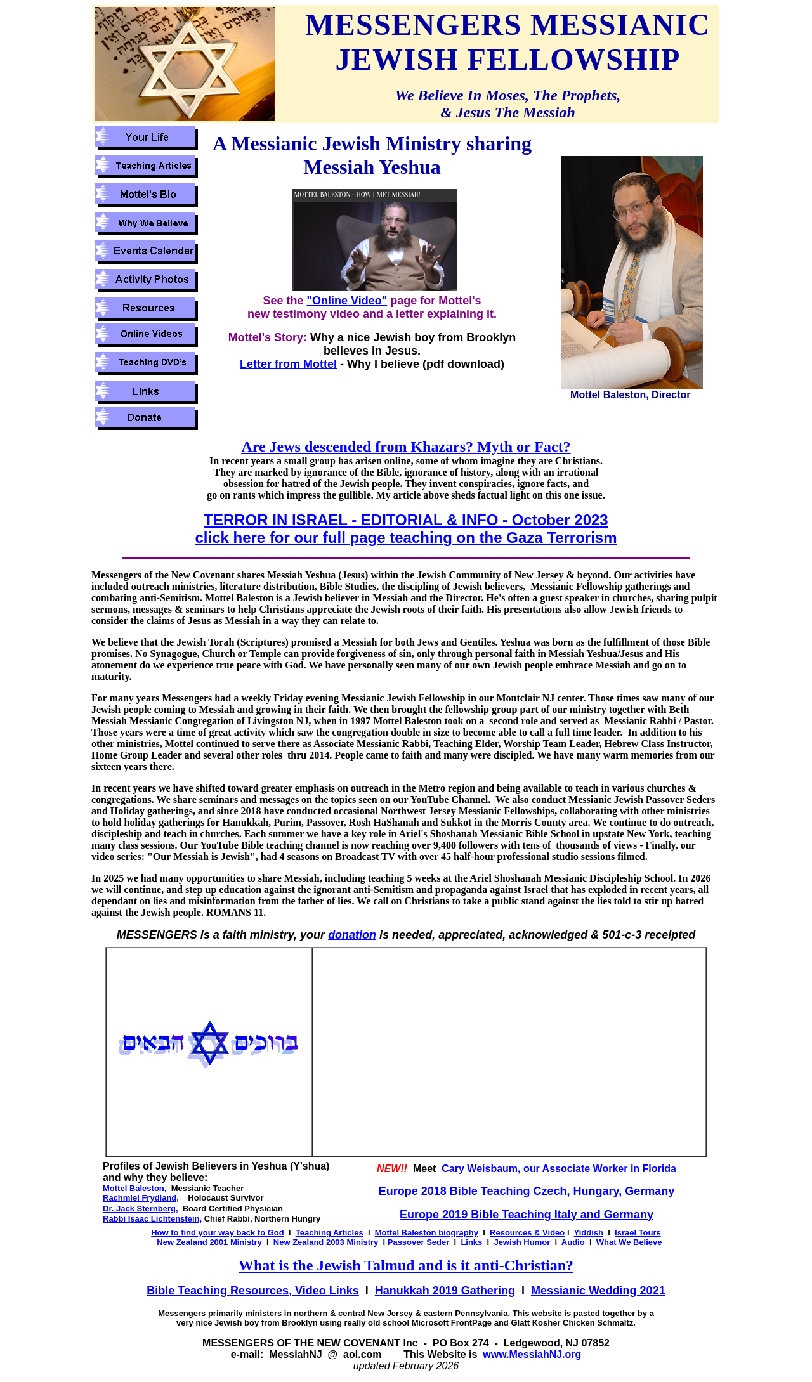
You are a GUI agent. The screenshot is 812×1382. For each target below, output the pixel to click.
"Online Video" (346, 300)
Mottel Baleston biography (426, 1232)
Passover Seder (419, 1242)
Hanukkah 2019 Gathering (445, 1290)
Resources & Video (527, 1232)
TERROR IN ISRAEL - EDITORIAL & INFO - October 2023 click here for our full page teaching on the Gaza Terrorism (406, 528)
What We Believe (629, 1242)
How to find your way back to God (217, 1232)
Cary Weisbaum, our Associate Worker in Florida (559, 1168)
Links (471, 1242)
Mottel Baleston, (134, 1188)
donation (352, 935)
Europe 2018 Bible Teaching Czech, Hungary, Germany (526, 1191)
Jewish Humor (522, 1242)
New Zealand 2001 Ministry (209, 1242)
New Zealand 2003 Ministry (325, 1242)
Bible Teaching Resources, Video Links (252, 1290)
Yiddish (588, 1232)
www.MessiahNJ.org (532, 1354)
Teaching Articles (329, 1232)
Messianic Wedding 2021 (598, 1290)
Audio (573, 1242)
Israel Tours (638, 1232)
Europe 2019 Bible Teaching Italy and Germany (526, 1214)
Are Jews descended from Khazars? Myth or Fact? (405, 446)
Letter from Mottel (288, 364)
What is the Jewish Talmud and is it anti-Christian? (406, 1265)
